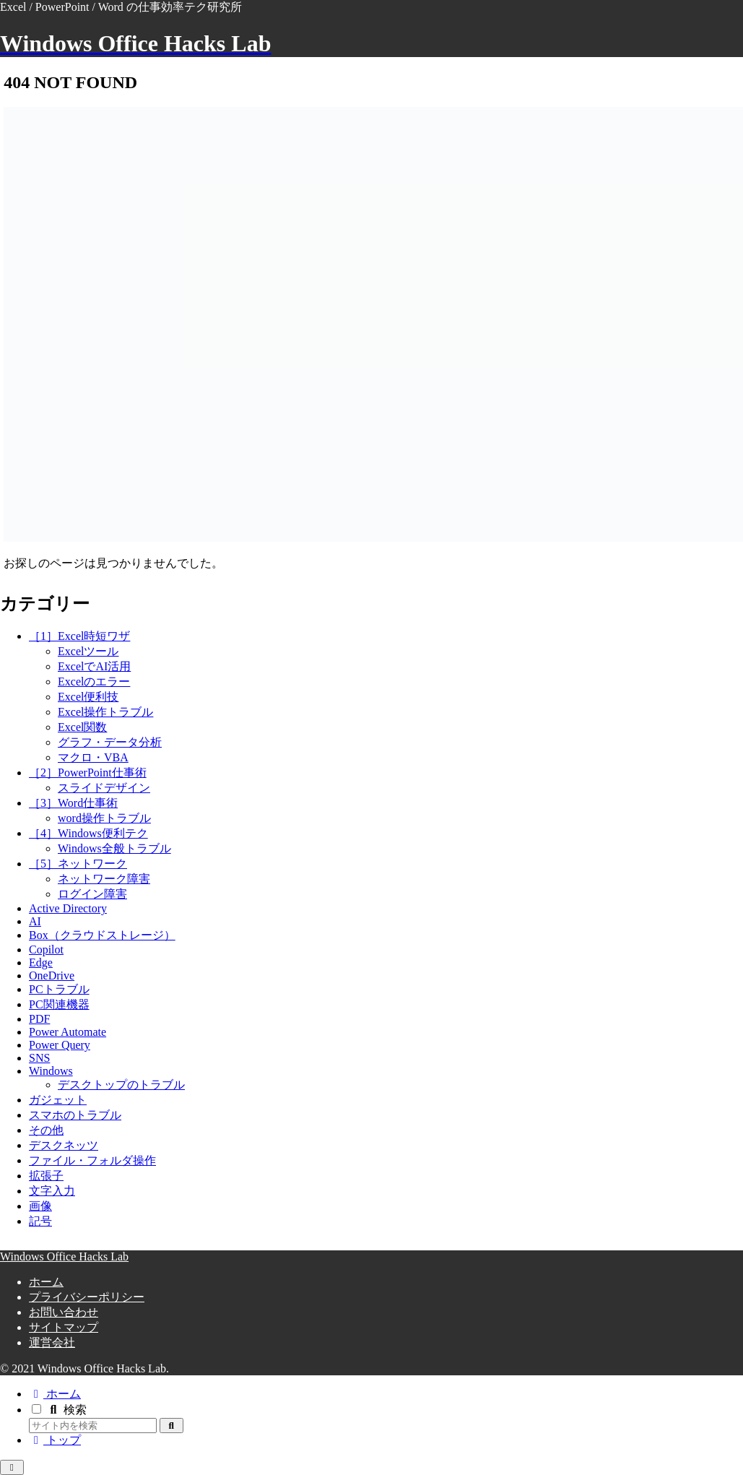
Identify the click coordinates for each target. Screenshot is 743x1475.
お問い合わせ (63, 1312)
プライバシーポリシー (86, 1297)
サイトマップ (63, 1327)
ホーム (46, 1282)
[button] (171, 1425)
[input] (93, 1425)
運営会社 (52, 1342)
